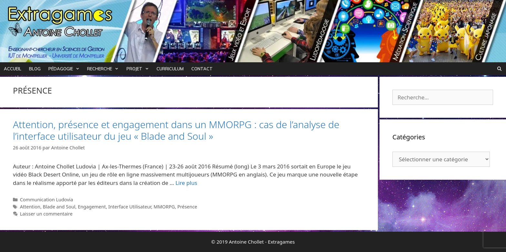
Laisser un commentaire (46, 214)
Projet (139, 68)
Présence (187, 207)
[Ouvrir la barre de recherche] (499, 68)
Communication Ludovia (46, 200)
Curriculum (170, 68)
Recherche (104, 68)
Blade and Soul (59, 207)
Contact (202, 68)
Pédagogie (65, 68)
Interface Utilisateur (129, 207)
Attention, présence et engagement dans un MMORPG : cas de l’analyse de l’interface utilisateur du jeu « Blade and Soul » (176, 130)
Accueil (12, 68)
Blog (35, 68)
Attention (30, 207)
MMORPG (164, 207)
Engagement (92, 207)
